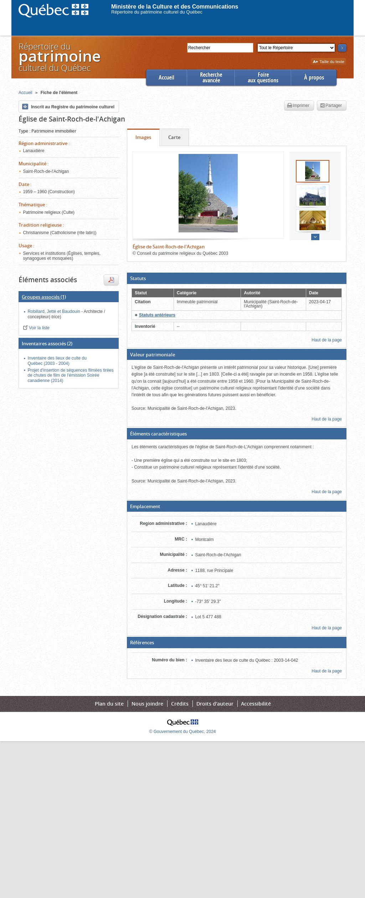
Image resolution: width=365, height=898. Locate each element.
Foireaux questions (263, 77)
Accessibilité (256, 703)
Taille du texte (328, 62)
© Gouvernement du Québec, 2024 (182, 731)
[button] (236, 278)
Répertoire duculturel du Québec (59, 56)
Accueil (166, 77)
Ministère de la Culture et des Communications (174, 7)
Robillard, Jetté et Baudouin (54, 311)
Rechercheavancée (211, 77)
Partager (331, 106)
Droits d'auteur (214, 703)
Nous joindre (147, 703)
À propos (314, 77)
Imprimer (298, 106)
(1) (44, 297)
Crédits (180, 703)
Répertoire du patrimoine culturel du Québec (156, 12)
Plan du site (109, 703)
